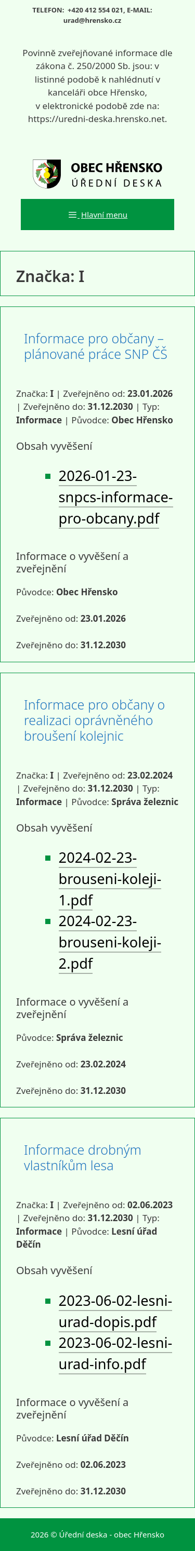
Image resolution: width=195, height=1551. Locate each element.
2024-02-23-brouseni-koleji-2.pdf (110, 942)
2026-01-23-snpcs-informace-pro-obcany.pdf (116, 497)
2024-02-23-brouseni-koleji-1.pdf (110, 879)
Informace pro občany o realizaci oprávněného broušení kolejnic (94, 720)
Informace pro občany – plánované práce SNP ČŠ (95, 346)
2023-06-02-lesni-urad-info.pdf (116, 1353)
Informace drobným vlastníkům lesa (82, 1157)
